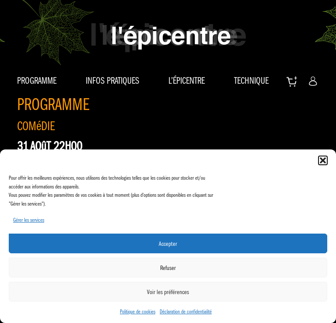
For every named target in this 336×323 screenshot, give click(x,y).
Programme (36, 80)
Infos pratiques (112, 80)
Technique (251, 80)
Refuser (168, 268)
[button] (322, 160)
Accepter (168, 244)
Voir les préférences (168, 292)
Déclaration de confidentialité (186, 311)
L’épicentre (186, 80)
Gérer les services (28, 220)
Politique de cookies (137, 311)
